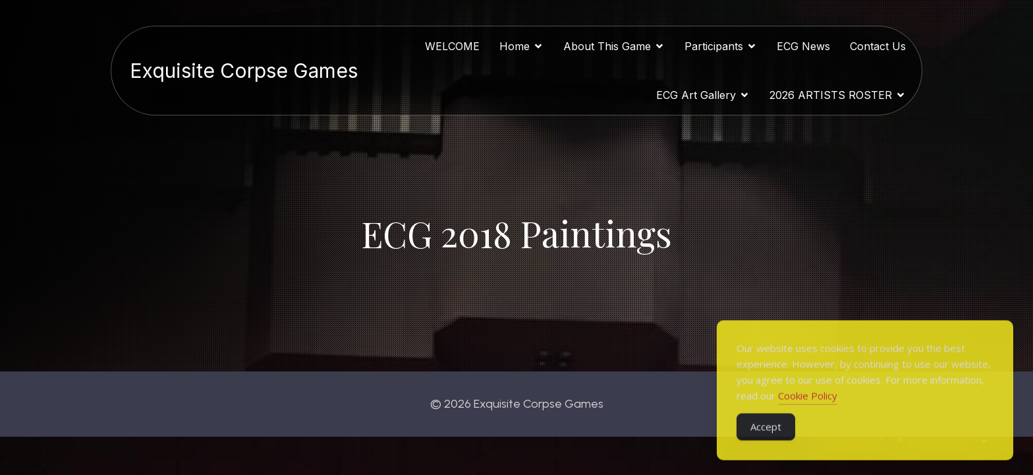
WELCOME (452, 46)
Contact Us (878, 46)
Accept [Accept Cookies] (765, 440)
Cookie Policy (807, 409)
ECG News (803, 46)
